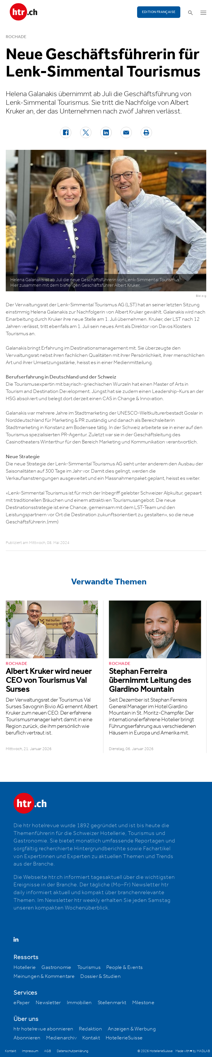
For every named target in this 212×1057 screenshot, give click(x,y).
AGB (47, 1051)
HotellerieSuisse (124, 1038)
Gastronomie (56, 967)
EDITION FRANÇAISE (159, 12)
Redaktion (90, 1029)
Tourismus (89, 967)
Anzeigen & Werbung (132, 1029)
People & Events (124, 967)
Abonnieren (27, 1038)
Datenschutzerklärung (72, 1051)
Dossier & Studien (100, 976)
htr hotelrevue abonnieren (43, 1029)
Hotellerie (25, 967)
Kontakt (91, 1038)
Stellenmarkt (112, 1003)
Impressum (30, 1051)
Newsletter (48, 1003)
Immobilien (79, 1003)
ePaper (22, 1003)
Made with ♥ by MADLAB (192, 1051)
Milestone (143, 1003)
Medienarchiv (61, 1038)
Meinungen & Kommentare (44, 976)
